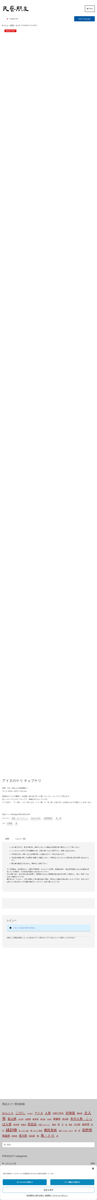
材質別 (12, 25)
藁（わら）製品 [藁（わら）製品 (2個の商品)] (36, 883)
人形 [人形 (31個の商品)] (48, 865)
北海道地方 (48, 570)
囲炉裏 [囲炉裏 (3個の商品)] (79, 865)
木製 (10, 955)
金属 (10, 972)
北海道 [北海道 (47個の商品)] (70, 865)
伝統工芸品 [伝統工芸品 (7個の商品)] (58, 865)
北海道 (9, 575)
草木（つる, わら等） (16, 959)
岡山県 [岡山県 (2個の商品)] (42, 871)
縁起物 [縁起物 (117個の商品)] (11, 882)
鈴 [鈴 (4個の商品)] (76, 882)
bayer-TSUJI (13, 1033)
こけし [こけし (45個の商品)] (20, 865)
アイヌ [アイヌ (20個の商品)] (39, 865)
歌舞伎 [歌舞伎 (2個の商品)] (23, 877)
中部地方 (11, 998)
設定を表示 (48, 1190)
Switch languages (84, 19)
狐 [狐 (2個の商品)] (66, 877)
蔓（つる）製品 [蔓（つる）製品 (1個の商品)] (24, 882)
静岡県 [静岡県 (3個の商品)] (14, 888)
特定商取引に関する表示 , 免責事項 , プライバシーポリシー (47, 1195)
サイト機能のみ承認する (72, 1182)
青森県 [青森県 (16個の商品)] (6, 887)
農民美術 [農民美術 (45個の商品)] (50, 882)
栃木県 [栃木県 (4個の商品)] (16, 877)
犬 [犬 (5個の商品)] (63, 876)
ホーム (6, 25)
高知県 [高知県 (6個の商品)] (32, 888)
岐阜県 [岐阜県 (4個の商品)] (35, 871)
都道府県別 (9, 977)
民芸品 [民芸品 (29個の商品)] (32, 876)
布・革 (18, 25)
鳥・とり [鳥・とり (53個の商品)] (48, 887)
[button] (93, 1168)
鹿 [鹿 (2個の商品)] (57, 888)
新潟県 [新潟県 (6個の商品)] (65, 871)
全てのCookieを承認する (25, 1182)
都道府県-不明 (13, 981)
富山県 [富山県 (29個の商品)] (12, 871)
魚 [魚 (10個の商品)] (38, 887)
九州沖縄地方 (13, 1016)
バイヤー (8, 1025)
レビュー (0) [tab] (20, 591)
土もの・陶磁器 (14, 950)
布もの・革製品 (14, 924)
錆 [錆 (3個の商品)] (79, 882)
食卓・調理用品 (14, 928)
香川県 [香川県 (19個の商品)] (23, 887)
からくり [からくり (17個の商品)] (8, 865)
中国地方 (11, 1007)
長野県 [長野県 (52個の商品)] (87, 882)
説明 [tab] (7, 591)
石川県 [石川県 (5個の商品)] (77, 876)
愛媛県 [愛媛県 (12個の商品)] (56, 871)
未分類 (10, 942)
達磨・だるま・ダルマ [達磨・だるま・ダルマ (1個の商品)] (66, 882)
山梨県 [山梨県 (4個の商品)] (28, 871)
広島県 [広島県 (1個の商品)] (49, 871)
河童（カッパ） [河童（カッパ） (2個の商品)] (44, 877)
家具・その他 (13, 933)
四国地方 (11, 1012)
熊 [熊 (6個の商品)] (59, 876)
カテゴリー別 (10, 915)
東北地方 (11, 990)
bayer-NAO (35, 570)
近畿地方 (11, 1003)
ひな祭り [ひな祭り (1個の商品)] (30, 865)
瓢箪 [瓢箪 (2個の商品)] (70, 877)
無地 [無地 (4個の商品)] (54, 877)
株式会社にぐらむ (15, 1155)
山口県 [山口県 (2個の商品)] (20, 871)
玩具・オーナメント (20, 570)
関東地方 (11, 994)
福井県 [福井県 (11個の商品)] (85, 876)
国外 (7, 1020)
